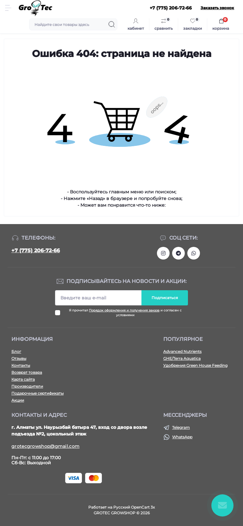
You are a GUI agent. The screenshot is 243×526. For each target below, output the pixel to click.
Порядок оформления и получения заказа (124, 310)
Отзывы (18, 358)
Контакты (20, 365)
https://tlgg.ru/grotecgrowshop (178, 253)
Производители (27, 386)
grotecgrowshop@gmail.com (45, 446)
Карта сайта (23, 379)
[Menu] (8, 8)
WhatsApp (182, 437)
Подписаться (165, 297)
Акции (17, 400)
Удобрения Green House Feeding (195, 365)
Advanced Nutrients (182, 351)
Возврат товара (26, 372)
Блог (16, 351)
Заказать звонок (217, 7)
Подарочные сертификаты (37, 393)
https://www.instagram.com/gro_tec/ (163, 253)
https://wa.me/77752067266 (193, 253)
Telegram (181, 427)
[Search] (111, 24)
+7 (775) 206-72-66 (35, 250)
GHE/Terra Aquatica (182, 358)
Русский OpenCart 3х (134, 507)
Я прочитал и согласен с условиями (125, 312)
